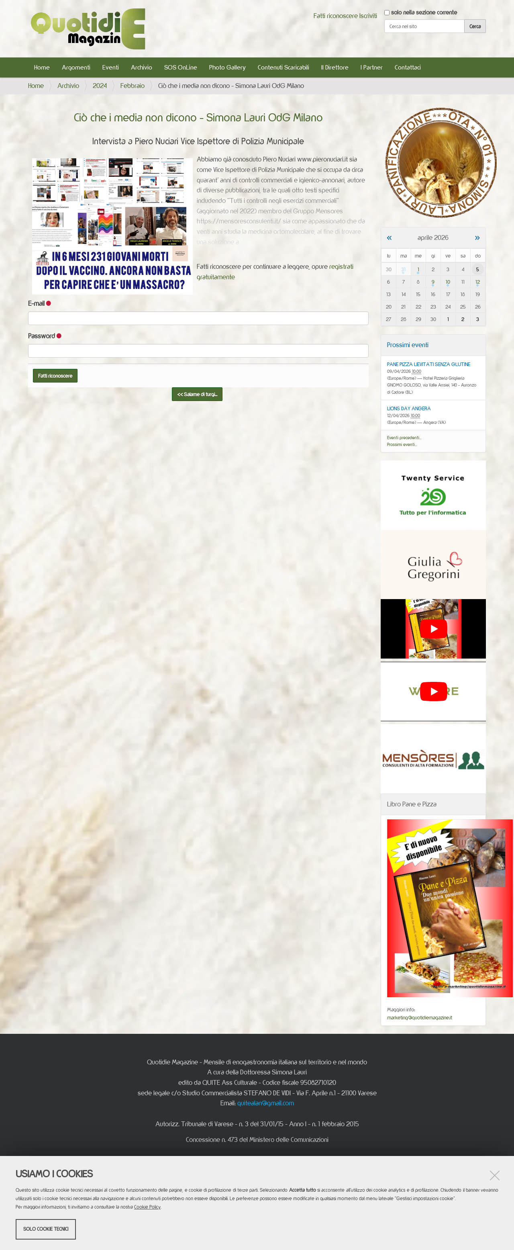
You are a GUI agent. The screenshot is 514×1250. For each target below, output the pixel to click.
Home (42, 67)
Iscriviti (368, 16)
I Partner (372, 67)
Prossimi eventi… (402, 444)
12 (477, 281)
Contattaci (408, 67)
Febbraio (132, 86)
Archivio (141, 67)
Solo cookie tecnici (45, 1229)
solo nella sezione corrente (424, 12)
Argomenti (76, 67)
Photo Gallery (227, 67)
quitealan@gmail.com (265, 1103)
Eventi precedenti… (404, 437)
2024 (100, 86)
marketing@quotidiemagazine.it (419, 1017)
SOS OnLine (180, 67)
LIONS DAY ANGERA (409, 408)
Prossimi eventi (407, 345)
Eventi (110, 67)
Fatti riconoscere (336, 16)
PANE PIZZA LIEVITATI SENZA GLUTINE (428, 364)
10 (448, 281)
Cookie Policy (147, 1207)
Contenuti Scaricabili (283, 67)
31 (403, 269)
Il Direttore (335, 67)
